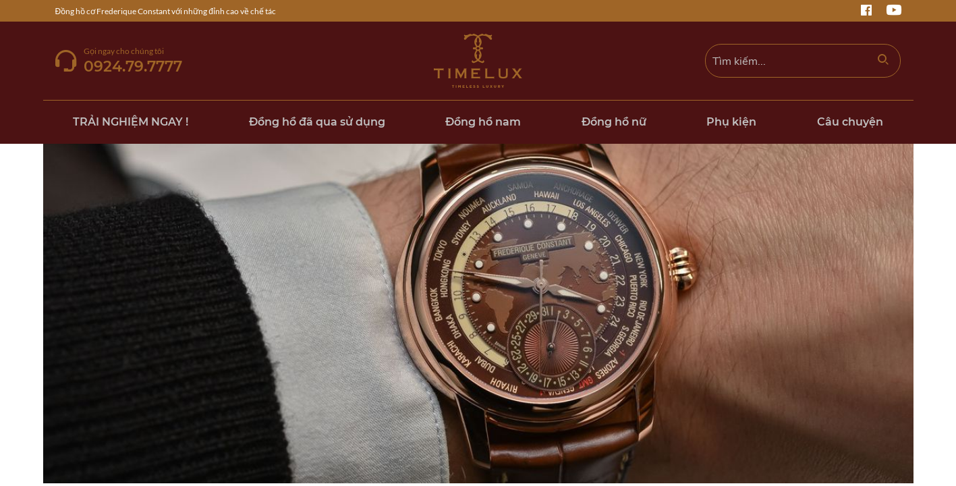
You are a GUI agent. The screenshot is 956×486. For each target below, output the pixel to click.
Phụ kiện (731, 121)
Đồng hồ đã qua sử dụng (317, 121)
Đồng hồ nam (483, 121)
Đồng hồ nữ (614, 121)
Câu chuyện (850, 121)
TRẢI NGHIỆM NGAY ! (130, 121)
